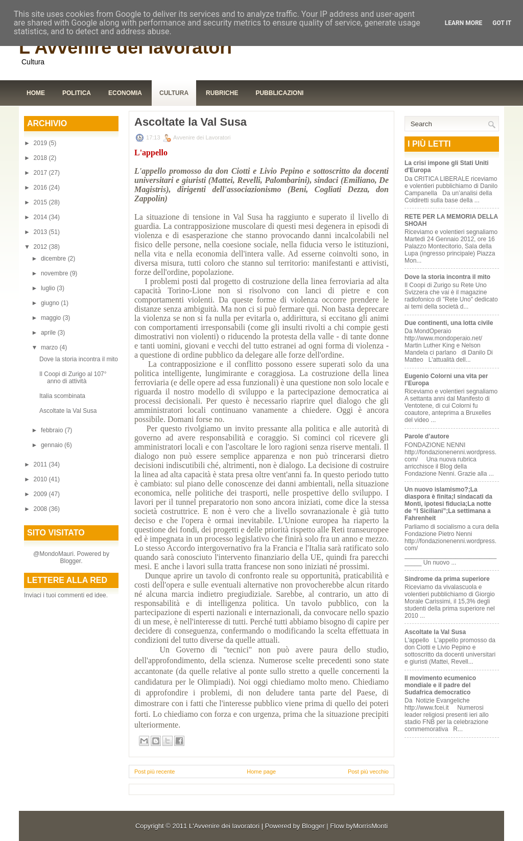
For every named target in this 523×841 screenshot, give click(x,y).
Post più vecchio (368, 771)
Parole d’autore (427, 436)
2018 (41, 157)
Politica (76, 93)
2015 (41, 202)
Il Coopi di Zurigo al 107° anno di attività (73, 377)
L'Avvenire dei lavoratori (125, 47)
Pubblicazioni (279, 93)
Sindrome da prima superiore (447, 578)
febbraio (53, 430)
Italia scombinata (62, 396)
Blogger (70, 561)
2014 (41, 217)
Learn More (464, 23)
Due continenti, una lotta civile (449, 322)
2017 (41, 172)
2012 (41, 246)
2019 (41, 143)
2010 (41, 479)
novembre (55, 273)
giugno (51, 303)
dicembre (54, 258)
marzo (50, 347)
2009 (41, 494)
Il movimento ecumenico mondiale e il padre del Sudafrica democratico (440, 685)
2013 (41, 232)
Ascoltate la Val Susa (68, 410)
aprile (49, 332)
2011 (41, 464)
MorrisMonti (370, 826)
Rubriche (222, 93)
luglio (49, 288)
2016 (41, 187)
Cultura (173, 93)
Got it (501, 23)
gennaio (52, 445)
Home (36, 93)
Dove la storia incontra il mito (78, 359)
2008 (41, 508)
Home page (261, 771)
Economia (125, 93)
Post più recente (154, 771)
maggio (52, 317)
